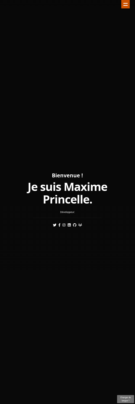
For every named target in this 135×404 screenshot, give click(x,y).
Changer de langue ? (125, 399)
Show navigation (125, 4)
